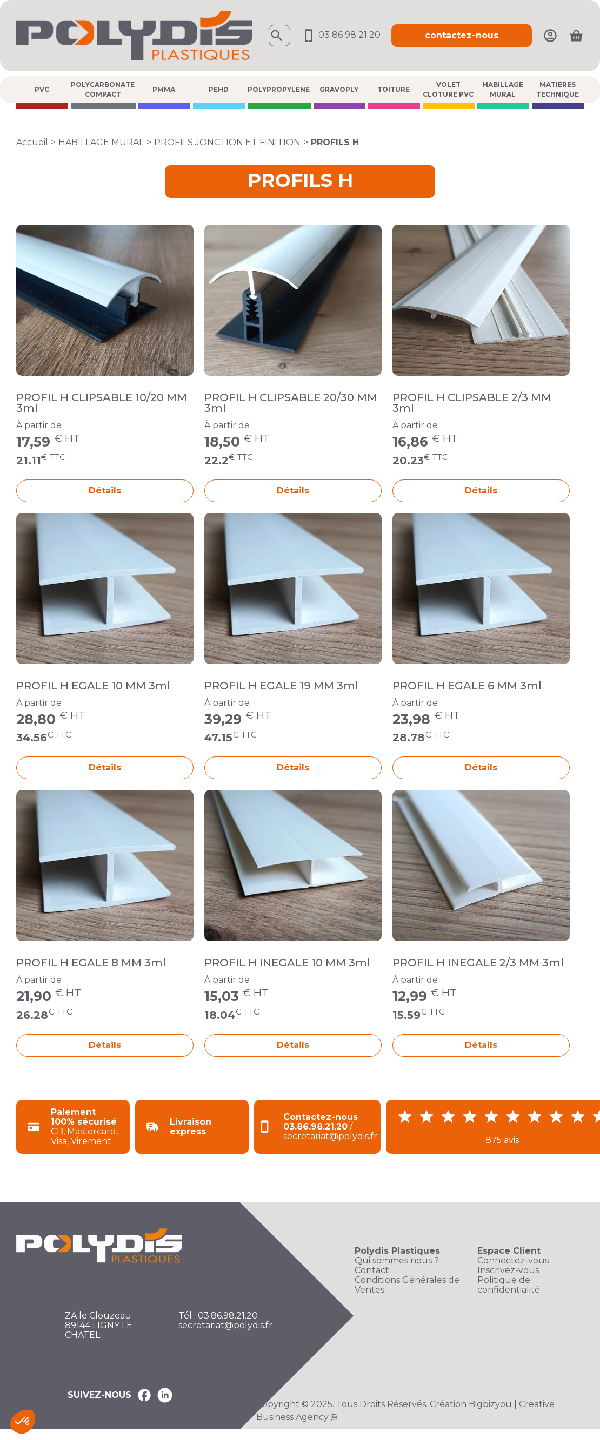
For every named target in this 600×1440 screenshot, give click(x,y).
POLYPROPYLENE (279, 89)
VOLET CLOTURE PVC (448, 89)
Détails (105, 490)
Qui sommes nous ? (397, 1261)
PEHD (219, 89)
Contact (372, 1270)
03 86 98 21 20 (341, 35)
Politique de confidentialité (508, 1285)
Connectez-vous (513, 1261)
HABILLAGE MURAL (503, 89)
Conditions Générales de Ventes (407, 1285)
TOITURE (393, 89)
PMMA (163, 89)
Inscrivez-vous (508, 1270)
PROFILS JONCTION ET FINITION (227, 142)
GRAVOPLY (338, 89)
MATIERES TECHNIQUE (557, 89)
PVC (42, 89)
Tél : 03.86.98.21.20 (218, 1316)
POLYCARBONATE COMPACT (103, 89)
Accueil (32, 142)
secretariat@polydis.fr (225, 1325)
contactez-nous (461, 35)
